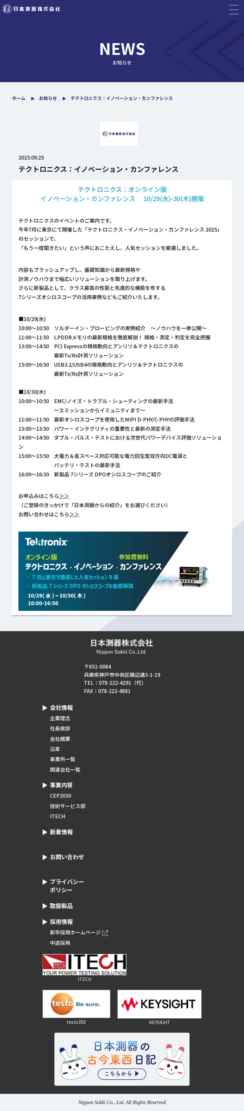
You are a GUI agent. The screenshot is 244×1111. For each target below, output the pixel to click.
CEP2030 (60, 795)
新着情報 (61, 831)
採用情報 (61, 921)
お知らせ (48, 98)
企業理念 (60, 718)
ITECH (57, 816)
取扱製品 (61, 905)
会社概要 (60, 738)
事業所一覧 (62, 759)
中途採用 (60, 942)
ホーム (18, 98)
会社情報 (61, 707)
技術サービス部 (67, 806)
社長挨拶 (60, 728)
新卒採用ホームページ (75, 932)
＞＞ (64, 496)
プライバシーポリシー (67, 885)
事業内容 (61, 785)
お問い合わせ (67, 857)
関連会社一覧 (65, 769)
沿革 (55, 749)
